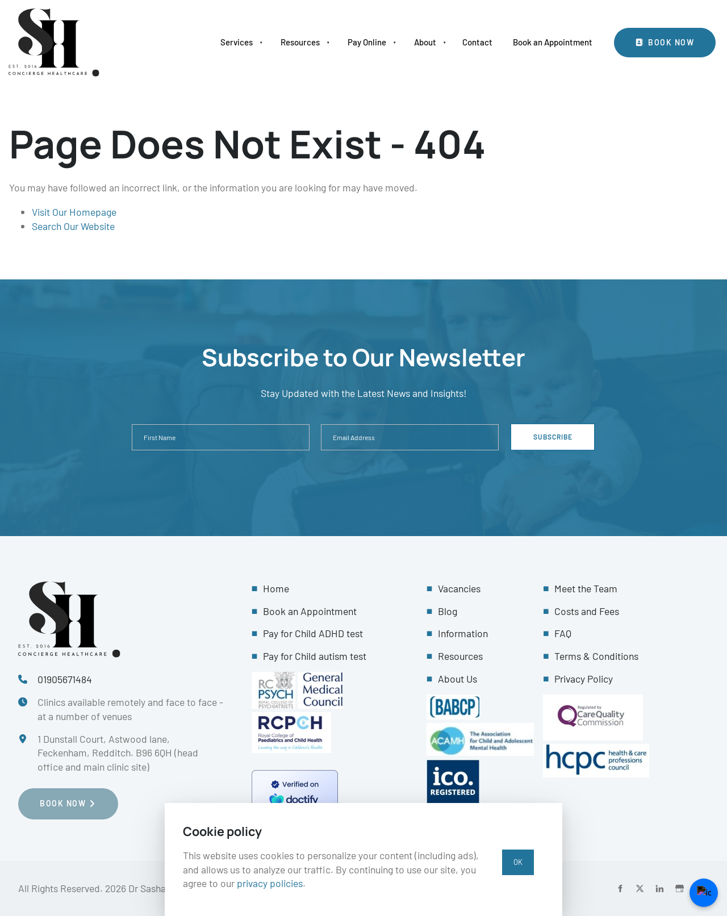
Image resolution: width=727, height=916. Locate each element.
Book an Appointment (552, 42)
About (425, 42)
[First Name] (221, 437)
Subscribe (553, 437)
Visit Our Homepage (74, 212)
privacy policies (270, 883)
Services (236, 42)
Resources (300, 42)
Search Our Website (73, 226)
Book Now (638, 34)
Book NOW (41, 795)
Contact (477, 42)
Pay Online (367, 42)
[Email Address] (410, 437)
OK (518, 862)
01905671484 (64, 679)
